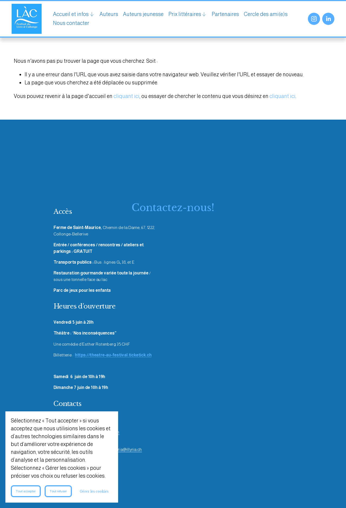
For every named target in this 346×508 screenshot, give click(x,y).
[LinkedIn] (326, 20)
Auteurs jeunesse (145, 15)
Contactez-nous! (173, 209)
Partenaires (227, 15)
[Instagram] (312, 20)
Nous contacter (122, 24)
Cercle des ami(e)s (77, 24)
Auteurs (111, 15)
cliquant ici (126, 97)
